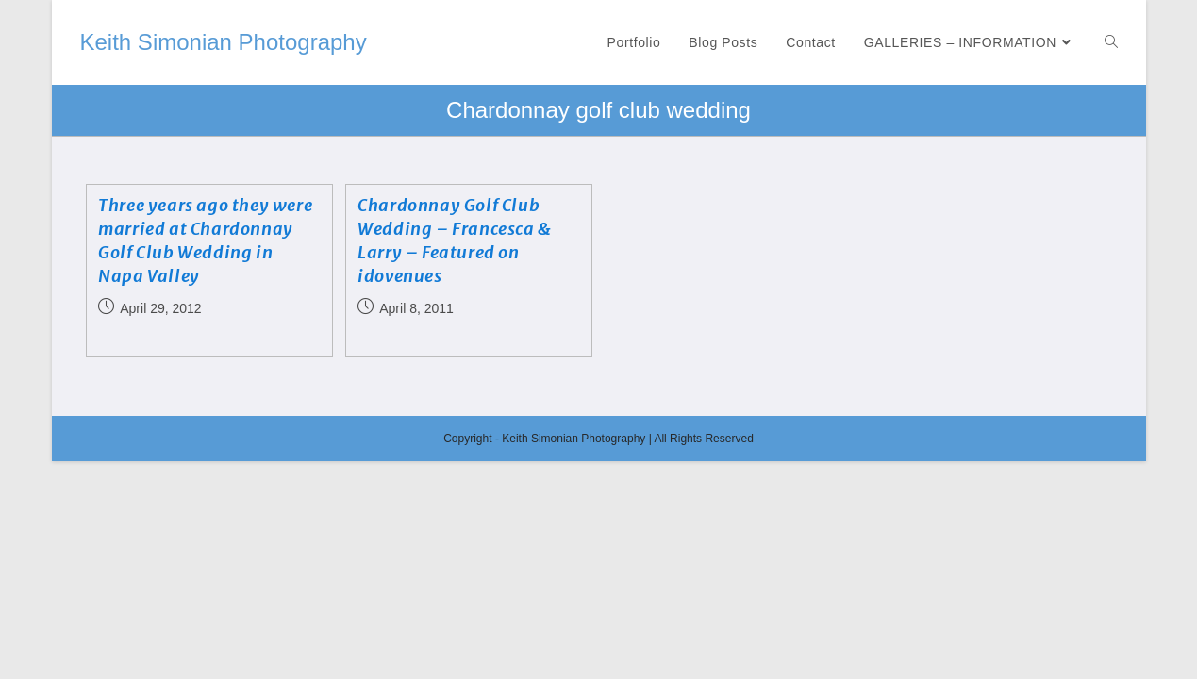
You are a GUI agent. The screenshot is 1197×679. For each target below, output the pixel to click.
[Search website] (1111, 42)
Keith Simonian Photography (223, 42)
